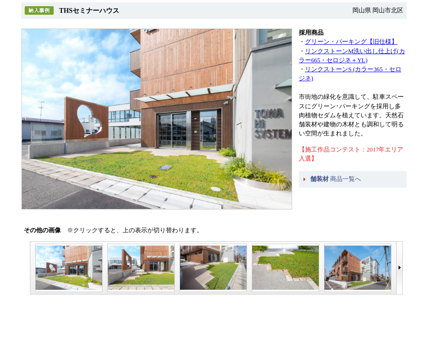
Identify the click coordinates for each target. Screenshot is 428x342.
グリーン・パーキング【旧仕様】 (351, 41)
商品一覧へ (335, 179)
